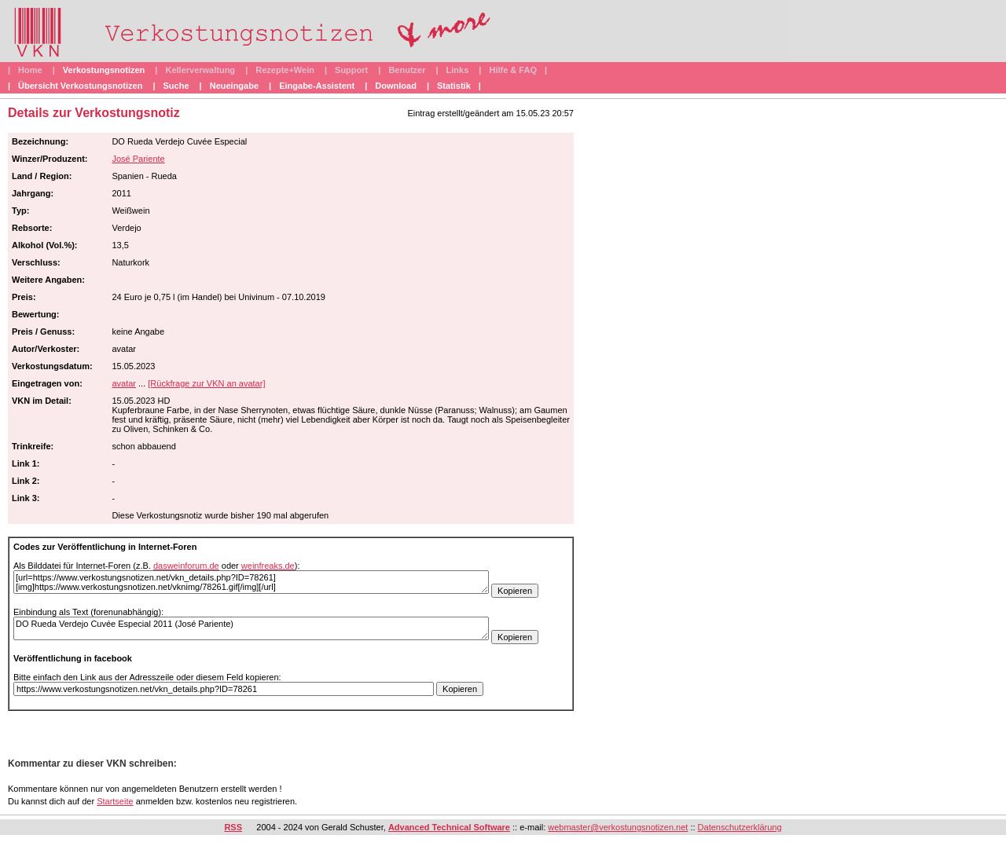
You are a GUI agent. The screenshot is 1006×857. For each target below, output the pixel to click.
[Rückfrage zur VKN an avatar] (206, 383)
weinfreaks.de (268, 565)
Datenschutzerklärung (740, 827)
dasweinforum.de (186, 565)
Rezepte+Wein (284, 70)
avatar (124, 383)
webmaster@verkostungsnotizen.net (618, 827)
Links (457, 70)
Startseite (115, 801)
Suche (176, 85)
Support (351, 70)
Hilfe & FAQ (513, 70)
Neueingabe (234, 85)
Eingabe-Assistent (316, 85)
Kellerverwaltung (200, 70)
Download (396, 85)
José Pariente (138, 158)
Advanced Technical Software (449, 827)
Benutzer (406, 70)
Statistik (454, 85)
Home (30, 70)
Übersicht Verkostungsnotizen (80, 85)
